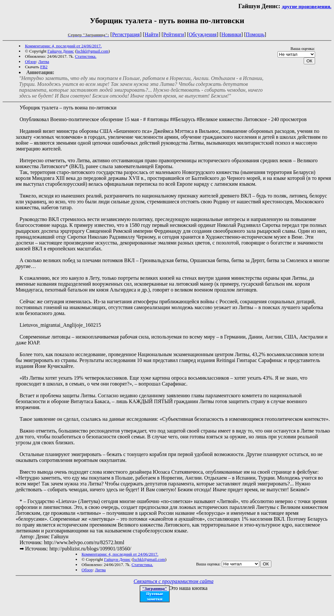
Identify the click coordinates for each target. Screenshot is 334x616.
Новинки (231, 34)
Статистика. (86, 56)
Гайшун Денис (61, 51)
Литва (43, 61)
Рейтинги (173, 34)
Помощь (255, 34)
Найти (151, 34)
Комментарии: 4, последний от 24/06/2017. (63, 45)
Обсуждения (203, 34)
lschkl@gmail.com (92, 51)
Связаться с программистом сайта (174, 581)
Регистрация (126, 34)
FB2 (43, 66)
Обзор (30, 61)
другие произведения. (306, 6)
